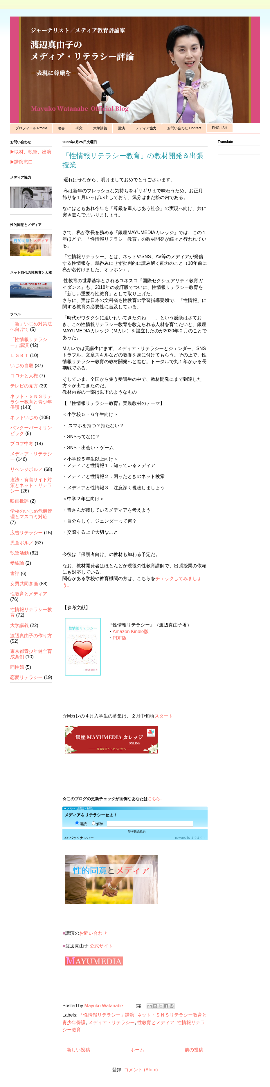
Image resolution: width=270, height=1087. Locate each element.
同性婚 (17, 667)
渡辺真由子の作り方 (31, 635)
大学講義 (100, 128)
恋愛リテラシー (26, 677)
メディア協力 (146, 128)
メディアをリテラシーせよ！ (90, 815)
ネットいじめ (24, 417)
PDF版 (120, 637)
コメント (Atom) (141, 1069)
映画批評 (19, 501)
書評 (14, 573)
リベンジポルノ (26, 469)
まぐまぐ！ (198, 837)
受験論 (17, 563)
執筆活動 (19, 552)
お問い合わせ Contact (184, 128)
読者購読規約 (136, 831)
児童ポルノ (21, 542)
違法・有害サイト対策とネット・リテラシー (31, 485)
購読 (81, 824)
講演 (121, 128)
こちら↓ (155, 798)
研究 (78, 128)
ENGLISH (219, 128)
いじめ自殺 (21, 365)
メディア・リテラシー (111, 1022)
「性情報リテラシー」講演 (106, 1014)
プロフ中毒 (21, 443)
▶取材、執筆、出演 (30, 151)
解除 (97, 824)
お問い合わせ (93, 933)
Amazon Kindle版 (131, 631)
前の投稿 (194, 1049)
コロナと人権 (24, 375)
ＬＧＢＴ (19, 355)
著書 (61, 128)
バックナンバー (81, 838)
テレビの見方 (24, 385)
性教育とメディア (155, 1022)
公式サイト (101, 945)
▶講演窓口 (21, 162)
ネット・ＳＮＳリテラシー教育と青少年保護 (31, 402)
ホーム (137, 1049)
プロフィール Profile (31, 128)
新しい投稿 (78, 1049)
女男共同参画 (24, 583)
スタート (163, 715)
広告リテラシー (26, 532)
